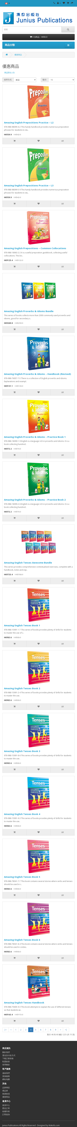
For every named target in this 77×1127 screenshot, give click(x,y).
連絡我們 (6, 1073)
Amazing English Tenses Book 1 (22, 625)
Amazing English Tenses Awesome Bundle (28, 562)
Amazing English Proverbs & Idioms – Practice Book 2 (35, 499)
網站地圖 (6, 1079)
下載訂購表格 (7, 1058)
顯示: (45, 79)
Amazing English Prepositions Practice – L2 (28, 122)
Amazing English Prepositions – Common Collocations (35, 248)
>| (66, 1029)
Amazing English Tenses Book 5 (22, 876)
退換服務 (6, 1076)
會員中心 (6, 1105)
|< (5, 1029)
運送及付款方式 (8, 1055)
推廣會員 (6, 1093)
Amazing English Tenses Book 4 (22, 814)
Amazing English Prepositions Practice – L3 (28, 185)
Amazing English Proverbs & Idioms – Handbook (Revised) (37, 373)
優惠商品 (18, 54)
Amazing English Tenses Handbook (24, 1002)
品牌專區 (6, 1087)
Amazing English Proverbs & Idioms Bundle (28, 311)
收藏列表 (6, 1111)
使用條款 (6, 1064)
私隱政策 (6, 1061)
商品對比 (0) (9, 72)
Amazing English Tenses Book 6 (22, 939)
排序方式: (8, 79)
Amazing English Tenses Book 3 (22, 751)
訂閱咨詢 (6, 1114)
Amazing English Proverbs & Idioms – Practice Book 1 (35, 436)
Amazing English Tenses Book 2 (22, 688)
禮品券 (5, 1090)
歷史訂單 (6, 1108)
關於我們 (6, 1052)
